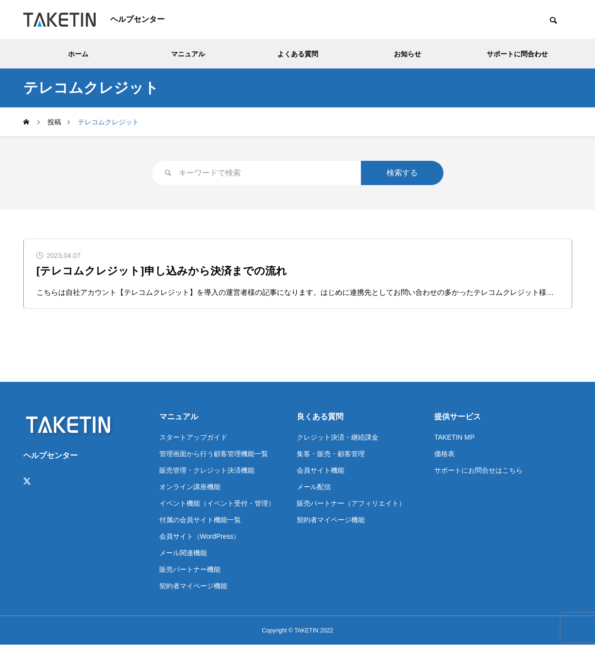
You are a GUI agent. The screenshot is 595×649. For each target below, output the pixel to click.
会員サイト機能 (320, 474)
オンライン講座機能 (190, 491)
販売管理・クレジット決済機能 (207, 474)
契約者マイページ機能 (193, 590)
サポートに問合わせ (517, 54)
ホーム (78, 54)
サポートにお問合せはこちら (478, 474)
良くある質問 (320, 420)
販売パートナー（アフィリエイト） (351, 507)
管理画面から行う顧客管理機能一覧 (213, 457)
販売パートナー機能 (190, 573)
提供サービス (457, 420)
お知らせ (407, 54)
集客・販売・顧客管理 (331, 457)
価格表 (444, 457)
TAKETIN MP (454, 441)
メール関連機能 (183, 557)
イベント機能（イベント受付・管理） (217, 507)
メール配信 (314, 491)
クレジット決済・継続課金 (337, 441)
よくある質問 (297, 54)
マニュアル (188, 54)
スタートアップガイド (193, 441)
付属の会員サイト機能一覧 (200, 524)
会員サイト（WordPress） (199, 540)
